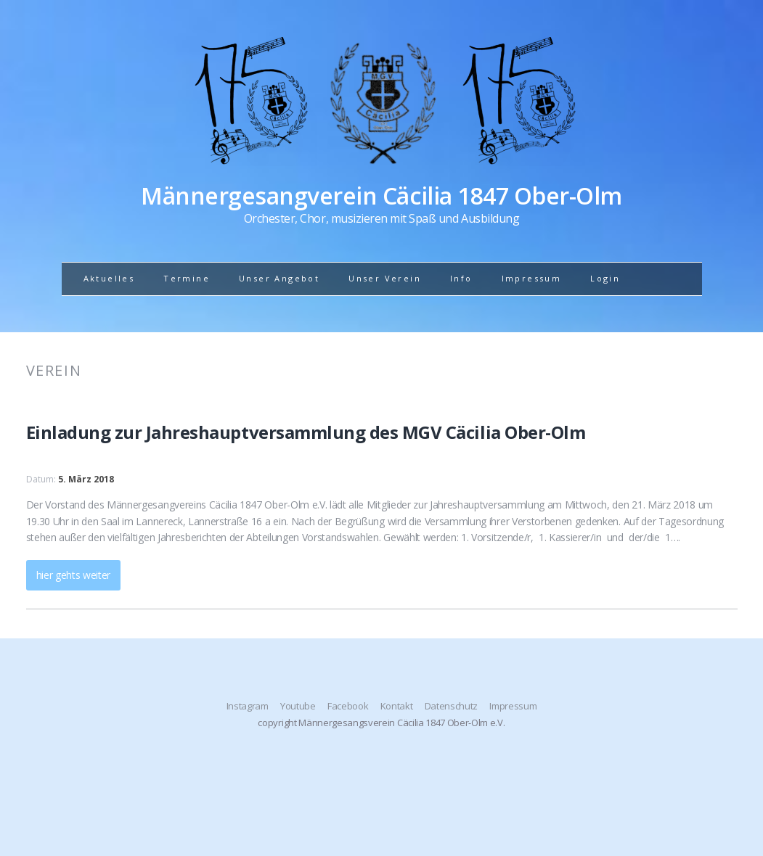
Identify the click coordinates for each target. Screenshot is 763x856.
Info (461, 278)
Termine (186, 278)
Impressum (532, 278)
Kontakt (396, 705)
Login (605, 278)
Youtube (298, 705)
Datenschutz (451, 705)
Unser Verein (384, 278)
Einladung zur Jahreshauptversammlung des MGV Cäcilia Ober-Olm (306, 432)
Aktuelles (109, 278)
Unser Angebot (279, 278)
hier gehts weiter (73, 575)
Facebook (347, 705)
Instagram (248, 705)
